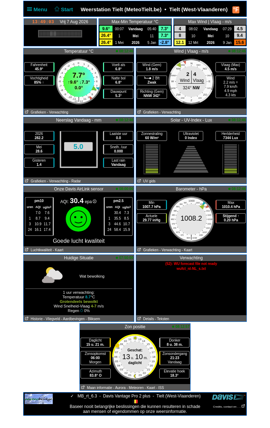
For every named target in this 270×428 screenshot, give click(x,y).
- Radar (75, 181)
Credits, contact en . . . (229, 406)
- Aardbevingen (73, 319)
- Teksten (162, 319)
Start (63, 9)
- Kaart (58, 250)
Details (145, 319)
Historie (33, 319)
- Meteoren (135, 388)
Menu (38, 9)
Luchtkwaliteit (38, 250)
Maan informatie (96, 388)
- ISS (160, 388)
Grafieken (35, 112)
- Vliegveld (52, 319)
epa (90, 201)
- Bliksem (93, 319)
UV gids (145, 181)
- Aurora (119, 388)
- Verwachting (57, 112)
